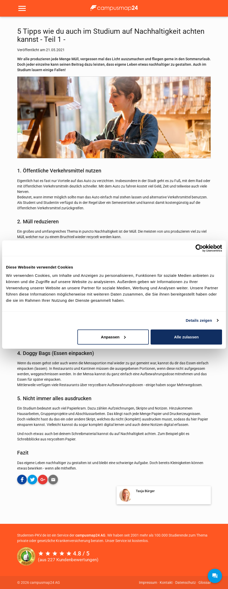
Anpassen (113, 336)
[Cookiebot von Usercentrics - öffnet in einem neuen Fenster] (199, 248)
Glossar (204, 582)
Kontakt (166, 582)
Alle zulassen (186, 336)
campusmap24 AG (90, 535)
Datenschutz (185, 582)
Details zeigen (199, 320)
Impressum (148, 582)
